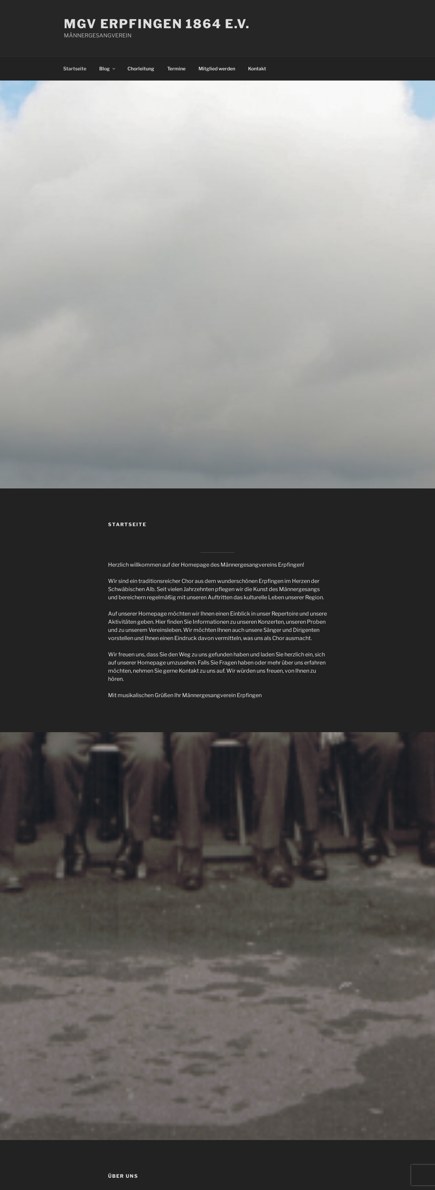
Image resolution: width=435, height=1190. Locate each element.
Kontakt (257, 68)
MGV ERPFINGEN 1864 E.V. (157, 23)
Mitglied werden (216, 68)
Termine (176, 68)
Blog (107, 68)
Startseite (74, 68)
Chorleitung (140, 68)
